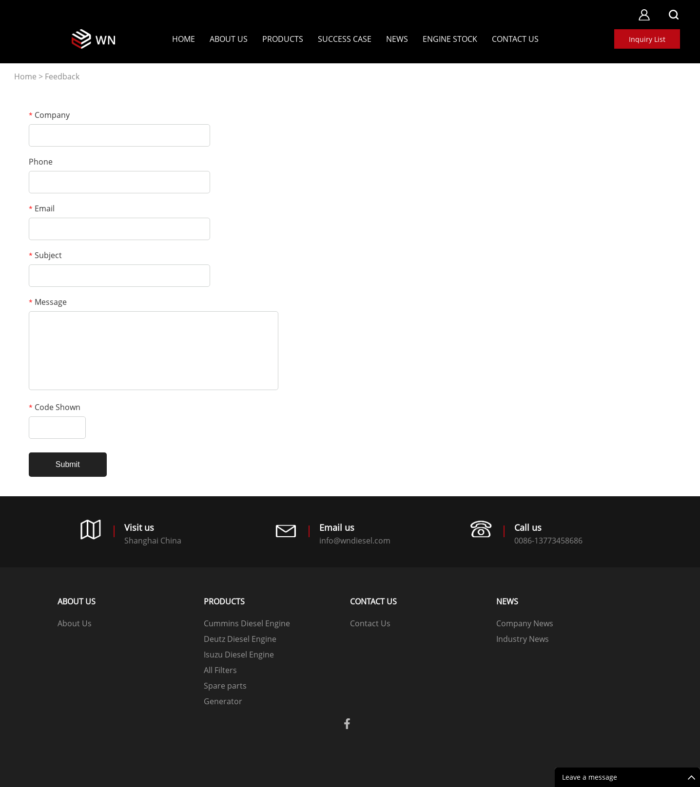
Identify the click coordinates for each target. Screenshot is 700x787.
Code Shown (54, 407)
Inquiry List (647, 39)
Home (183, 39)
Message (48, 302)
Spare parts (225, 685)
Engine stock (450, 39)
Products (282, 39)
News (397, 39)
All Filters (220, 670)
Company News (524, 623)
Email (42, 208)
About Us (229, 39)
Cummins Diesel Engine (247, 623)
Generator (223, 701)
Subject (45, 255)
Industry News (522, 639)
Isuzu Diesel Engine (239, 654)
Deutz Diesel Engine (240, 639)
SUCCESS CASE (344, 39)
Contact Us (515, 39)
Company (49, 115)
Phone (41, 161)
